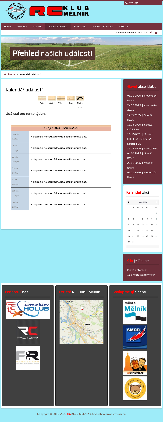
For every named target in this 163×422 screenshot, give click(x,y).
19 (143, 230)
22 (156, 230)
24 (133, 236)
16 (129, 230)
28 (152, 236)
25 (138, 236)
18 (138, 230)
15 (156, 225)
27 (147, 236)
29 (156, 236)
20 (147, 230)
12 (143, 225)
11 (138, 225)
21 (152, 230)
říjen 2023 (143, 202)
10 (133, 225)
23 (129, 236)
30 (129, 242)
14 (152, 225)
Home (11, 74)
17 (133, 230)
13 (147, 225)
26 (143, 236)
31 (133, 242)
